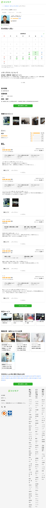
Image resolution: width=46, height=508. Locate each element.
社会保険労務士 (36, 416)
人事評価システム (36, 473)
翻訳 (36, 438)
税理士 (30, 491)
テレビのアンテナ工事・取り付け (30, 436)
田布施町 (35, 378)
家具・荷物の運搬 (30, 453)
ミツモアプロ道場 (43, 468)
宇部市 (7, 376)
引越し (30, 414)
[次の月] (44, 34)
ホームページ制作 (36, 429)
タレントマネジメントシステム (36, 502)
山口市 (11, 376)
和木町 (26, 378)
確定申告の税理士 (30, 495)
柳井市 (39, 376)
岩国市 (27, 376)
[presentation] (4, 13)
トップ (3, 6)
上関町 (30, 378)
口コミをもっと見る (23, 305)
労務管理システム (36, 479)
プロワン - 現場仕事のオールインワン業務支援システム (13, 403)
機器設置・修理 (8, 6)
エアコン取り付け (30, 410)
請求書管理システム (36, 485)
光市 (31, 376)
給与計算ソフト (36, 453)
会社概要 (3, 395)
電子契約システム (36, 466)
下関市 (3, 376)
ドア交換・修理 (30, 474)
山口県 (13, 6)
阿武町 (3, 380)
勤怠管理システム (36, 447)
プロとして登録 (43, 456)
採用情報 (3, 400)
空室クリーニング (30, 487)
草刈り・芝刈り (30, 459)
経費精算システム (36, 460)
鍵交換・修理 (30, 480)
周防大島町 (20, 378)
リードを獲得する (43, 462)
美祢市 (3, 378)
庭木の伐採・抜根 (30, 427)
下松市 (23, 376)
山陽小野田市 (13, 378)
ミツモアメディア (43, 426)
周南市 (17, 6)
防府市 (19, 376)
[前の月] (2, 34)
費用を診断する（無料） (23, 105)
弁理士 (36, 420)
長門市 (34, 376)
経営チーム (3, 397)
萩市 (15, 376)
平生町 (39, 378)
